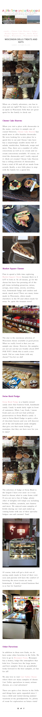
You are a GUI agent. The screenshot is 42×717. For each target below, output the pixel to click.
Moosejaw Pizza (21, 658)
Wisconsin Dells (30, 36)
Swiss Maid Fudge (10, 402)
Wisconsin (17, 36)
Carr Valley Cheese (29, 677)
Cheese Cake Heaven (20, 31)
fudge (35, 31)
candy (7, 31)
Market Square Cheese (15, 33)
